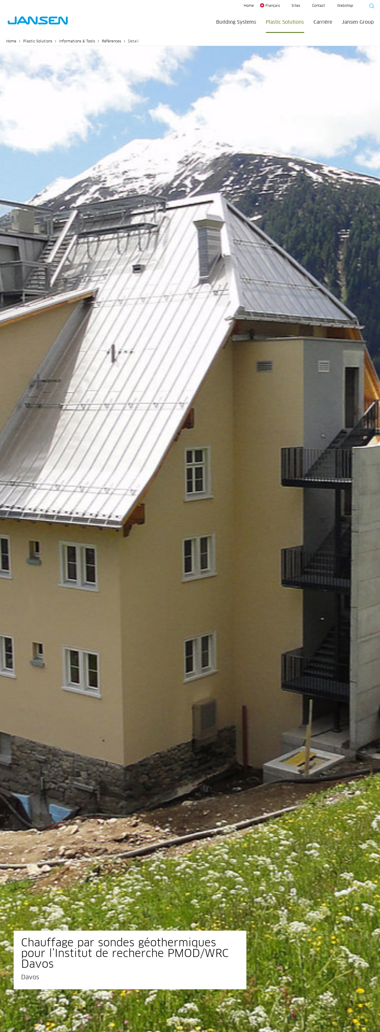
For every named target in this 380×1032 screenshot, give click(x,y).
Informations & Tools (77, 41)
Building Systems (236, 22)
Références (111, 41)
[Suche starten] (369, 6)
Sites (296, 6)
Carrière (323, 22)
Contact (318, 6)
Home (249, 6)
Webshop (345, 6)
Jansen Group (358, 22)
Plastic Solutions (285, 22)
